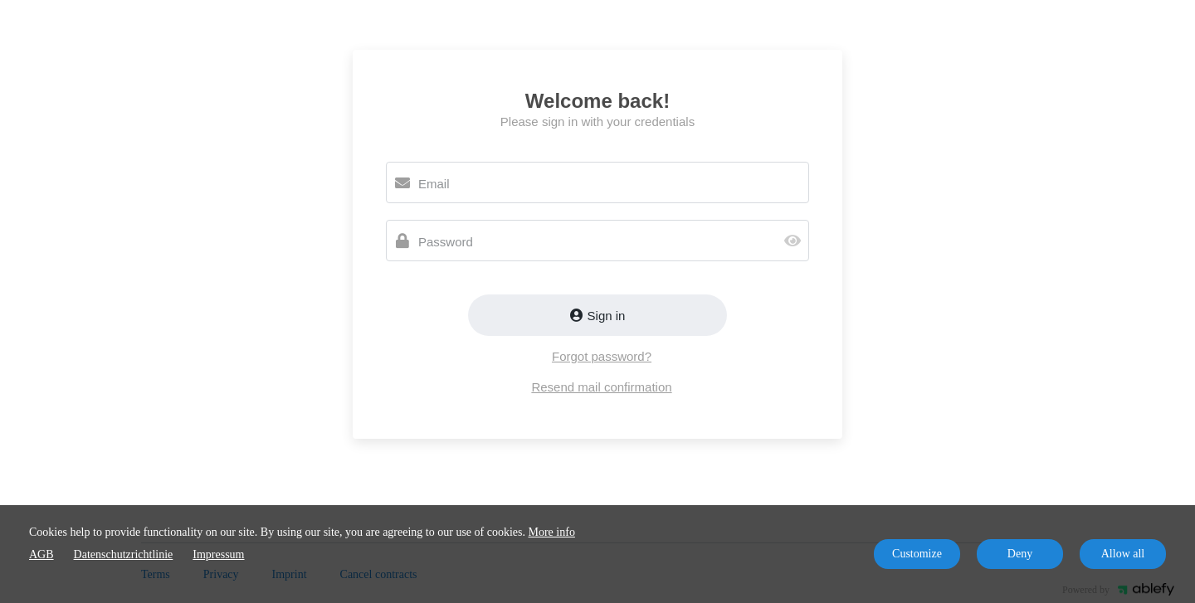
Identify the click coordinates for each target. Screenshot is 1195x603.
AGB (41, 554)
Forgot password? (601, 356)
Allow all (1123, 553)
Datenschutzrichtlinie (123, 554)
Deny (1019, 553)
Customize (917, 553)
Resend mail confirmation (601, 387)
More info (552, 532)
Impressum (218, 554)
